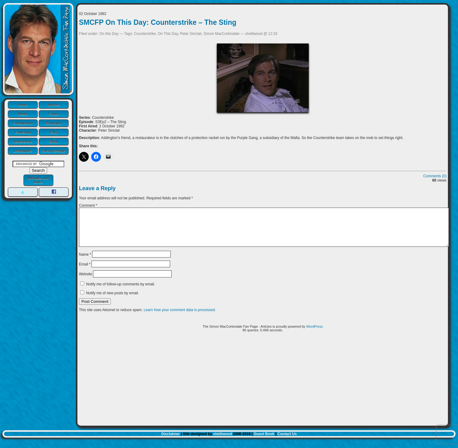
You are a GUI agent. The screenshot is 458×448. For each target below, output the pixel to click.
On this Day (109, 34)
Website (85, 281)
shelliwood (222, 441)
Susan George (53, 150)
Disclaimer (170, 441)
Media (23, 114)
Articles (54, 105)
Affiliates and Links (38, 180)
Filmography (23, 123)
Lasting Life (22, 150)
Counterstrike (145, 34)
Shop (54, 141)
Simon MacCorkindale (222, 34)
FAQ (53, 132)
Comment (88, 205)
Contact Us (287, 441)
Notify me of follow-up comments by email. (120, 291)
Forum (54, 114)
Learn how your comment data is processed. (179, 317)
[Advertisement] (262, 388)
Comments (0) (434, 176)
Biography (54, 123)
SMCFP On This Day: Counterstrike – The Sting (157, 22)
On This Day (168, 34)
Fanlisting (23, 132)
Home (23, 105)
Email (85, 271)
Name (85, 261)
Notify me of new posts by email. (112, 300)
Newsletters (22, 141)
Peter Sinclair (191, 34)
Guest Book (264, 441)
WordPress (314, 334)
